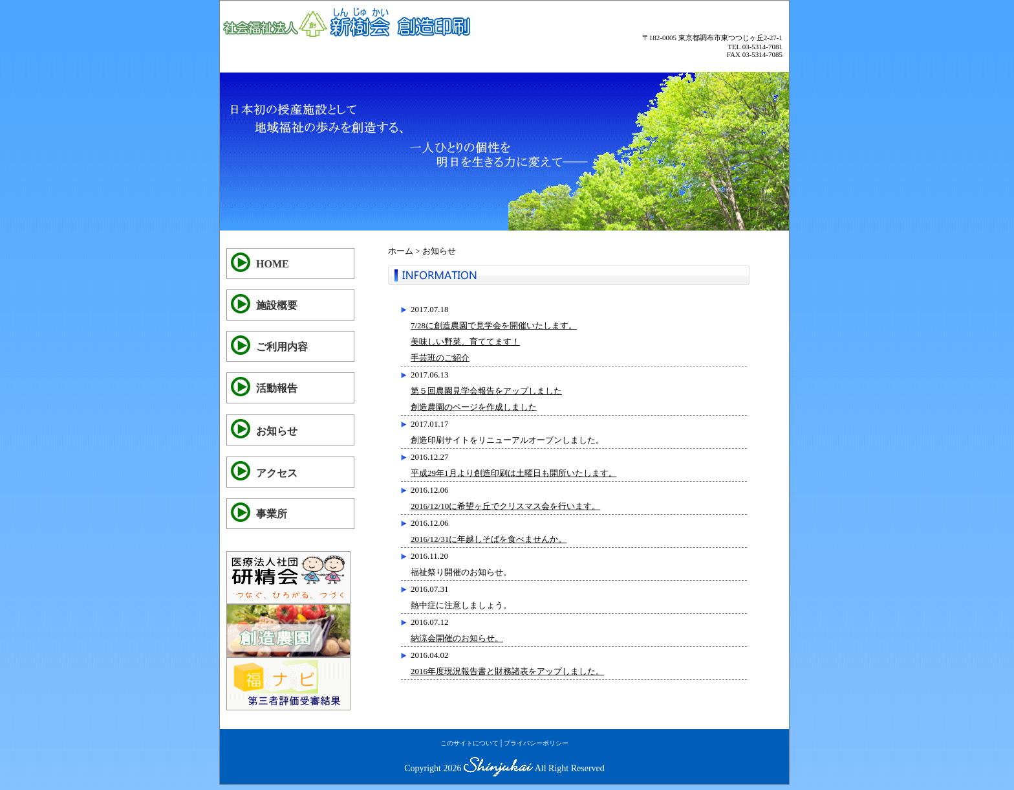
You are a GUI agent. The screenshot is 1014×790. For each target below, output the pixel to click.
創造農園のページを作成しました (474, 407)
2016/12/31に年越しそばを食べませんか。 (488, 539)
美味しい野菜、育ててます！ (465, 341)
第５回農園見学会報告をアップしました (486, 391)
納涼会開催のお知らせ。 (457, 638)
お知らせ (276, 430)
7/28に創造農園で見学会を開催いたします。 (494, 325)
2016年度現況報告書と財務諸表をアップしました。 (507, 671)
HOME (272, 263)
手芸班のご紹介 (440, 358)
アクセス (276, 473)
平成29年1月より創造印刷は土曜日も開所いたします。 (514, 473)
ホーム (400, 251)
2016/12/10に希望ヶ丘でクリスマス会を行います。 (505, 506)
